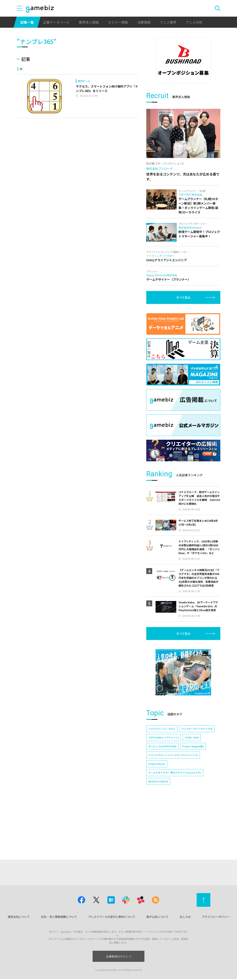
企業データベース (56, 22)
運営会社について (19, 917)
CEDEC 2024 (191, 788)
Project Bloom (156, 814)
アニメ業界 (168, 22)
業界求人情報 (89, 22)
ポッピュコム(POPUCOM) (162, 797)
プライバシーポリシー (216, 917)
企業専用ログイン (118, 956)
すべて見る (183, 348)
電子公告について (157, 917)
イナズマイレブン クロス (161, 779)
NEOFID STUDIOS (158, 832)
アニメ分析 (194, 22)
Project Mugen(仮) (193, 797)
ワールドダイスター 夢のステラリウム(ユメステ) (174, 823)
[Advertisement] (183, 110)
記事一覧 (27, 22)
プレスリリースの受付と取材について (111, 917)
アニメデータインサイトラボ (197, 779)
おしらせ (185, 917)
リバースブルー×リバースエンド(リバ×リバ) (173, 806)
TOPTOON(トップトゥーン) (163, 788)
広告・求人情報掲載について (59, 917)
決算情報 (144, 22)
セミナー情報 (118, 22)
